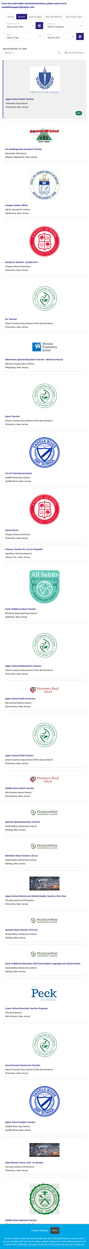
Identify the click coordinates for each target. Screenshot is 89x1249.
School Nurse (11, 530)
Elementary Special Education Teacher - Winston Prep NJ (34, 359)
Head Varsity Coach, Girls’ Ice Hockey (24, 1162)
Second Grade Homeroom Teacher (22, 1065)
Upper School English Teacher (20, 1122)
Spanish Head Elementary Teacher (22, 821)
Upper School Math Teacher (20, 98)
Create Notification (74, 52)
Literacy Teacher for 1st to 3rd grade (24, 549)
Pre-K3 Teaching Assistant (18, 473)
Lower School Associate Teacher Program (26, 1008)
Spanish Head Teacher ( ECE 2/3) (21, 929)
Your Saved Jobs (74, 16)
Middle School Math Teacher (19, 788)
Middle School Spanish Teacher (21, 1220)
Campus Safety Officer (16, 205)
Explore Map (35, 16)
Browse (21, 16)
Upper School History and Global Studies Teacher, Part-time (35, 895)
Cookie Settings (39, 1230)
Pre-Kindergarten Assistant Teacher (23, 149)
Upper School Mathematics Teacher (23, 665)
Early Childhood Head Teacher (20, 608)
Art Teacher (11, 318)
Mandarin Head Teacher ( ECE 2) (21, 855)
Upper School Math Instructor (20, 698)
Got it (55, 1230)
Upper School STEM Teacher (19, 755)
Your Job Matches (53, 16)
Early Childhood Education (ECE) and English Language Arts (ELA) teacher (42, 963)
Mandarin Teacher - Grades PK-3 (21, 262)
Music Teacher (12, 416)
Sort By (8, 52)
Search (10, 16)
